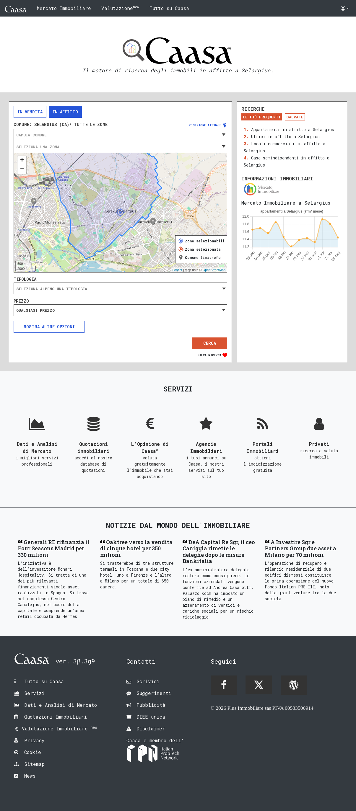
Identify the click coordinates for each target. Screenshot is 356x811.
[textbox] (120, 135)
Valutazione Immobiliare (59, 728)
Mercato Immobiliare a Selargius (285, 203)
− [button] (22, 169)
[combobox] (120, 135)
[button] (344, 8)
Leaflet (177, 270)
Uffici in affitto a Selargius (285, 136)
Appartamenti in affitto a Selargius (292, 129)
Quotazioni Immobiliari (55, 717)
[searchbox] (120, 288)
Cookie (32, 752)
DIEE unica (150, 717)
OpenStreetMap (214, 270)
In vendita (30, 112)
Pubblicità (150, 705)
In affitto (65, 112)
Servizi (34, 693)
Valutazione (120, 7)
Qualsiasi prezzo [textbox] (35, 310)
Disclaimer (150, 728)
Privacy (34, 740)
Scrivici (148, 681)
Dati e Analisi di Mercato (60, 705)
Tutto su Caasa (169, 8)
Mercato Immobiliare (64, 8)
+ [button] (22, 160)
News (29, 776)
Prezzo (21, 301)
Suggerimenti (153, 693)
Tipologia (25, 279)
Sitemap (34, 764)
